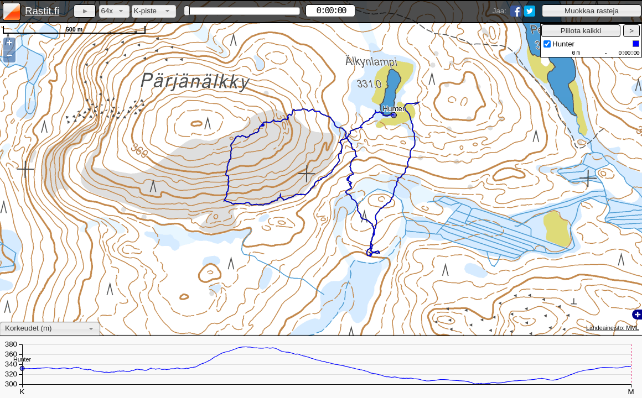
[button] (591, 10)
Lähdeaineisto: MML (612, 327)
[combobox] (114, 11)
